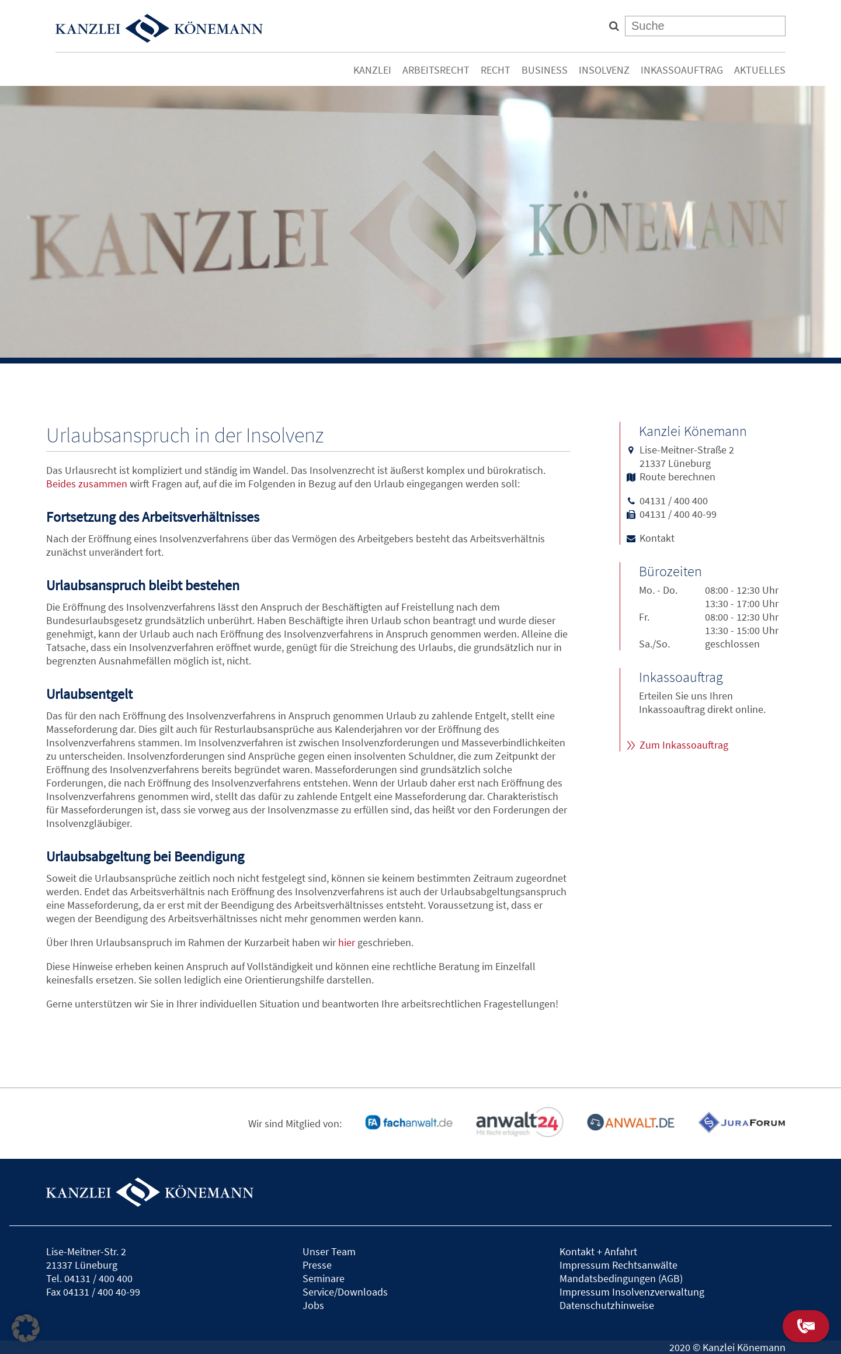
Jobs (313, 1305)
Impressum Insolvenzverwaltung (631, 1291)
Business (545, 70)
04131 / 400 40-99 (678, 514)
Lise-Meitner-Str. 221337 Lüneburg (86, 1258)
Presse (317, 1265)
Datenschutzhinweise (606, 1305)
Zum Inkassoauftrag (684, 745)
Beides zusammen (86, 483)
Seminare (324, 1278)
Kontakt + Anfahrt (598, 1251)
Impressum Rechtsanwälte (618, 1265)
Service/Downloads (345, 1291)
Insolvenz (604, 70)
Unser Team (329, 1251)
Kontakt (657, 538)
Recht (495, 70)
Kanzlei (372, 70)
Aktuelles (760, 70)
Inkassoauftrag (682, 70)
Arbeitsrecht (436, 70)
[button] (25, 1328)
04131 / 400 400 (674, 500)
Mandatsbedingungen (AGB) (621, 1278)
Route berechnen (677, 476)
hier (346, 942)
